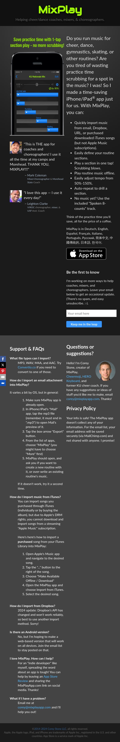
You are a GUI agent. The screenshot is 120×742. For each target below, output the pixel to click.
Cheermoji (73, 376)
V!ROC (31, 207)
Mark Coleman (37, 175)
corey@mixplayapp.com (34, 707)
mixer (55, 207)
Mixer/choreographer (38, 178)
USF (29, 210)
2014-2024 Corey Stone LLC (50, 728)
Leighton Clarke (37, 203)
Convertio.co (27, 367)
